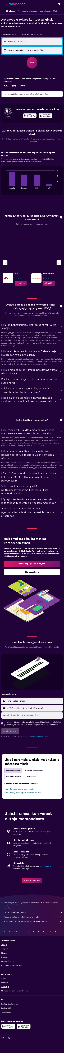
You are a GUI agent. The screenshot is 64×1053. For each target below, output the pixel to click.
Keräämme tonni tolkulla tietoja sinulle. (33, 917)
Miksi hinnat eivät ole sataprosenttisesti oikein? (33, 921)
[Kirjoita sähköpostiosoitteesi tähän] (34, 715)
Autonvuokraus (7, 932)
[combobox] (9, 34)
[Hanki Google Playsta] (30, 116)
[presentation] (45, 116)
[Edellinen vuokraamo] (5, 262)
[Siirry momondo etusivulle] (17, 4)
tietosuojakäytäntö (43, 736)
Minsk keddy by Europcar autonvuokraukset (23, 793)
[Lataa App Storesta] (45, 116)
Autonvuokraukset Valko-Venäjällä (27, 932)
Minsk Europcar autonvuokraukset (19, 789)
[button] (4, 4)
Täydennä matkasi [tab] (13, 776)
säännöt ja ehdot (29, 736)
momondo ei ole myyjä (33, 912)
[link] (21, 283)
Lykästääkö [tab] (31, 776)
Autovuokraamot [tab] (13, 771)
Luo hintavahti (45, 866)
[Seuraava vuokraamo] (59, 262)
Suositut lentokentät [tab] (34, 771)
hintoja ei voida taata (11, 905)
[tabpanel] (32, 174)
